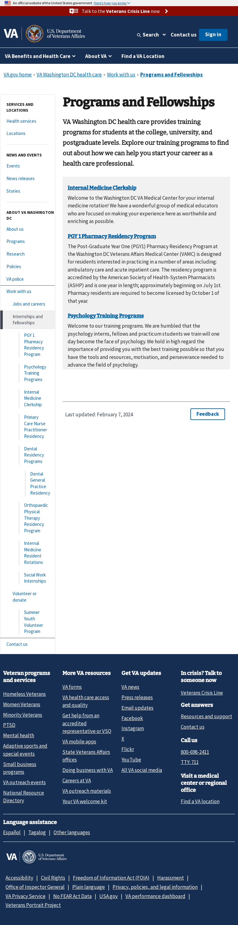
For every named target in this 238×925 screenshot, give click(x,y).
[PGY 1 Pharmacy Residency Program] (27, 345)
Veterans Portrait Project (33, 905)
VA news (130, 687)
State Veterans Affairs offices (86, 756)
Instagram (132, 728)
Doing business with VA (87, 770)
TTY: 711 (190, 762)
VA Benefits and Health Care (37, 56)
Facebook (132, 718)
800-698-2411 (195, 752)
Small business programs (19, 768)
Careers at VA (76, 780)
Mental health (18, 735)
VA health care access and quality (85, 701)
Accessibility (19, 877)
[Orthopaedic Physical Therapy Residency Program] (27, 518)
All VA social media (141, 770)
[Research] (27, 254)
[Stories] (27, 191)
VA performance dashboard (155, 896)
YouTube (131, 759)
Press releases (137, 697)
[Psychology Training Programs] (27, 373)
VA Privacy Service (26, 896)
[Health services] (27, 121)
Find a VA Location (143, 56)
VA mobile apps (79, 741)
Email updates (137, 707)
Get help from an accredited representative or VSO (86, 723)
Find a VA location (200, 801)
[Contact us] (27, 644)
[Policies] (27, 266)
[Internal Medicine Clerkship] (27, 398)
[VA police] (27, 279)
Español (12, 832)
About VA (96, 56)
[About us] (27, 229)
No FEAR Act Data (72, 896)
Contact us (183, 34)
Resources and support (206, 716)
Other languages (72, 832)
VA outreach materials (86, 791)
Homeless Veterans (24, 694)
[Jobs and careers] (27, 304)
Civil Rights (53, 877)
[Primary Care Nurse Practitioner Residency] (27, 427)
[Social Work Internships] (27, 578)
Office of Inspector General (35, 887)
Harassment (170, 877)
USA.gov (108, 896)
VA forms (72, 687)
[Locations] (27, 133)
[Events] (27, 166)
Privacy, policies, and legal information (155, 887)
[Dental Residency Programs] (27, 455)
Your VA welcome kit (84, 801)
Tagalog (37, 832)
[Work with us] (27, 291)
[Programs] (27, 241)
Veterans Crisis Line (202, 692)
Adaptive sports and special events (25, 749)
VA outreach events (24, 782)
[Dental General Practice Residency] (27, 483)
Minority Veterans (22, 714)
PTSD (9, 725)
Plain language (88, 887)
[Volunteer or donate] (27, 597)
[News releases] (27, 178)
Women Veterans (21, 704)
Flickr (127, 749)
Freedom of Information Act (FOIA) (111, 877)
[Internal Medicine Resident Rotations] (27, 553)
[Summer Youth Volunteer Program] (27, 622)
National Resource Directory (23, 796)
